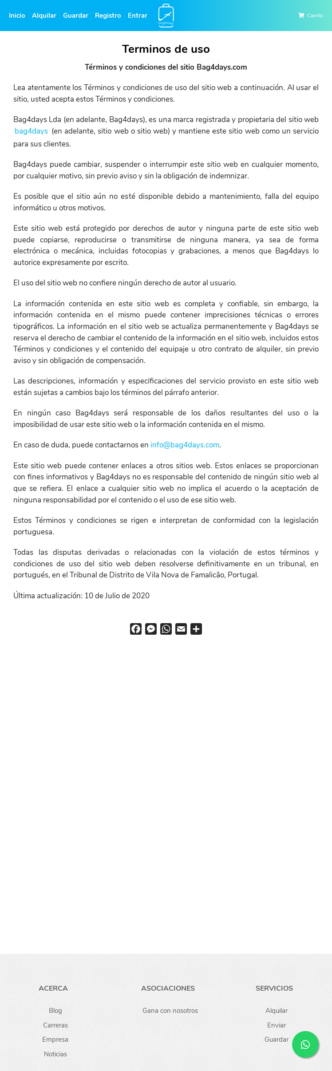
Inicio (17, 15)
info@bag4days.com (184, 445)
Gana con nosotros (170, 1010)
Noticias (55, 1054)
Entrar (137, 15)
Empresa (55, 1039)
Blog (55, 1010)
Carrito (315, 15)
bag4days (31, 131)
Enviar (276, 1025)
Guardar (75, 15)
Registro (108, 15)
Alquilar (44, 15)
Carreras (55, 1025)
